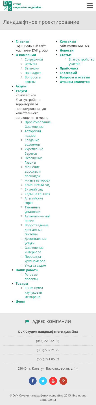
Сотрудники (34, 59)
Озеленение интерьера (34, 249)
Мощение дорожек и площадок (33, 171)
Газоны (30, 162)
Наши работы (27, 270)
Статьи (65, 55)
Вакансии (32, 68)
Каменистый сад (37, 185)
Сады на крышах (37, 194)
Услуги (21, 91)
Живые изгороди (37, 180)
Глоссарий (68, 73)
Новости (67, 50)
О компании (26, 55)
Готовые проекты (31, 276)
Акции (21, 86)
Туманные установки (32, 209)
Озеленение (34, 126)
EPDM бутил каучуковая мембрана (34, 292)
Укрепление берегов (34, 151)
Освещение (34, 158)
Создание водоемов (32, 142)
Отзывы (31, 64)
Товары (22, 283)
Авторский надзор (33, 133)
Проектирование (38, 122)
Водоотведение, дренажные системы (37, 229)
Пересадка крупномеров (35, 258)
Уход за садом (35, 265)
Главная (22, 41)
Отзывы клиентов (74, 82)
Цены (20, 301)
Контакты (68, 41)
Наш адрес (33, 73)
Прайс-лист (69, 68)
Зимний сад (34, 189)
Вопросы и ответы (33, 79)
